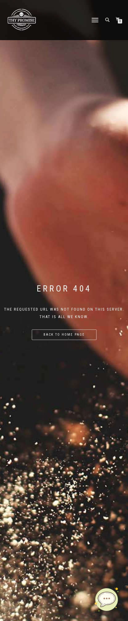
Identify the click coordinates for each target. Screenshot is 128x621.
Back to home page (64, 335)
